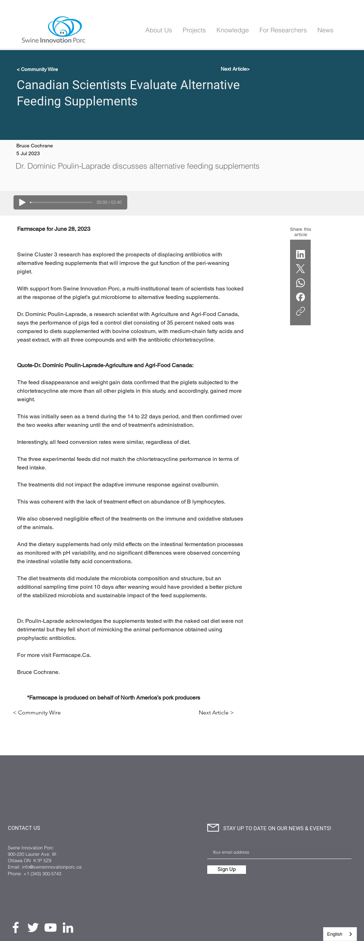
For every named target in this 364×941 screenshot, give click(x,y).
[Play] (22, 202)
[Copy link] (300, 311)
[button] (232, 30)
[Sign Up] (226, 869)
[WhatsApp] (300, 282)
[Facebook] (300, 297)
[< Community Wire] (40, 69)
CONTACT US (24, 828)
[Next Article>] (232, 69)
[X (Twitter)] (300, 268)
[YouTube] (50, 927)
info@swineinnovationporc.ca (51, 867)
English (334, 934)
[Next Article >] (216, 713)
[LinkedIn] (300, 254)
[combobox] (340, 934)
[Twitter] (33, 927)
